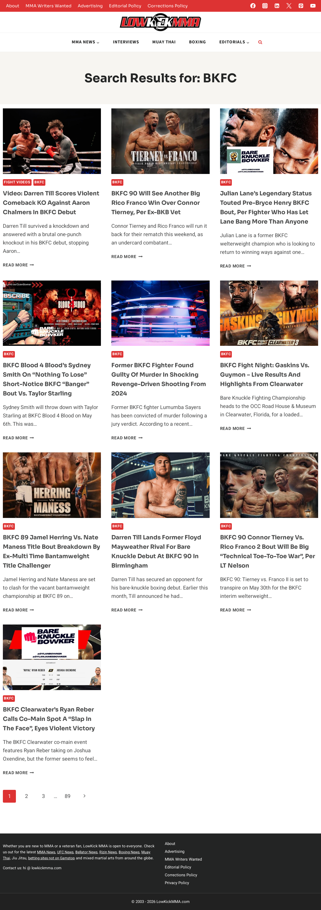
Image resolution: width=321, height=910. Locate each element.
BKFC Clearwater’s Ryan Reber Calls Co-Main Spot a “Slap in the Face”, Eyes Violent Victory (52, 736)
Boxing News (134, 852)
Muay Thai (164, 42)
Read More (18, 274)
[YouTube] (313, 6)
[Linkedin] (277, 6)
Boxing (197, 42)
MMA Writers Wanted (48, 6)
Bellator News (89, 852)
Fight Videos (17, 182)
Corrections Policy (168, 6)
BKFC (39, 182)
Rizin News (111, 852)
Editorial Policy (125, 6)
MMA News (47, 852)
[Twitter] (289, 6)
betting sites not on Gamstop (53, 858)
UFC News (67, 852)
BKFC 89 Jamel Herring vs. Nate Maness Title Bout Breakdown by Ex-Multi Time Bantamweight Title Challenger (48, 564)
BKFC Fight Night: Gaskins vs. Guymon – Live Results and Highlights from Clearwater (267, 383)
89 (67, 814)
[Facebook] (253, 6)
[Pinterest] (301, 6)
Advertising (90, 6)
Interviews (126, 42)
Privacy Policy (177, 883)
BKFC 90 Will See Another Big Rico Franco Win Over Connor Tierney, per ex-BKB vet (159, 202)
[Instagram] (265, 6)
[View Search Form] (260, 42)
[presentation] (52, 141)
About (12, 6)
